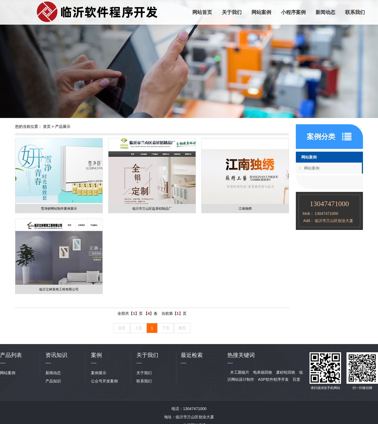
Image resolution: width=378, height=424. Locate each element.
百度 (296, 379)
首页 (47, 126)
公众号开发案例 (104, 381)
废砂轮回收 (285, 372)
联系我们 (355, 12)
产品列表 (11, 355)
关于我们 (232, 12)
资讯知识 (56, 355)
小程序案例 (293, 12)
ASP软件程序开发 (273, 379)
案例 (96, 355)
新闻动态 (325, 12)
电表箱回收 (262, 372)
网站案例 (261, 12)
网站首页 (202, 12)
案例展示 (98, 373)
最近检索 (192, 355)
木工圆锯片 (239, 372)
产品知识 (53, 381)
